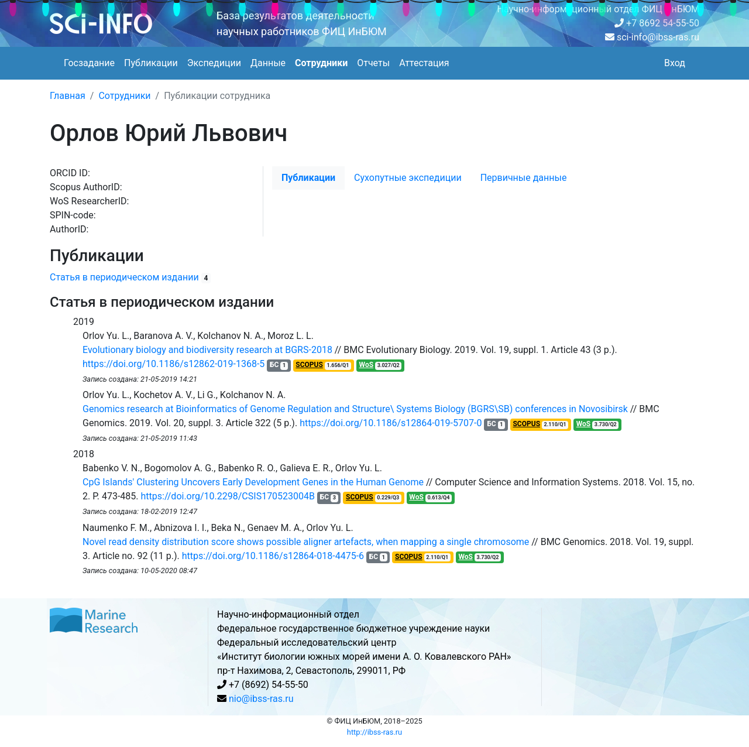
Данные (268, 62)
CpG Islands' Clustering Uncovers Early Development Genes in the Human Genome (253, 482)
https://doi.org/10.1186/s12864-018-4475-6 (273, 555)
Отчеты (373, 62)
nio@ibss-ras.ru (261, 698)
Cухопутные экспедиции (408, 177)
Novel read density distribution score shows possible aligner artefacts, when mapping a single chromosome (306, 541)
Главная (67, 95)
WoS (366, 365)
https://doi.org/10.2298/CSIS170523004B (228, 496)
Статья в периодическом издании (124, 277)
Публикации (151, 62)
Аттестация (424, 62)
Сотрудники (321, 62)
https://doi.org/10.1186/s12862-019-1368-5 (173, 363)
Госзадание (89, 62)
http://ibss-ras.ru (374, 732)
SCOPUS (309, 365)
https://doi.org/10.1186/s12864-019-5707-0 (391, 423)
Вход (674, 62)
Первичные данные (523, 177)
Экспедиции (214, 62)
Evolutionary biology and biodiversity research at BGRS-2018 (207, 349)
